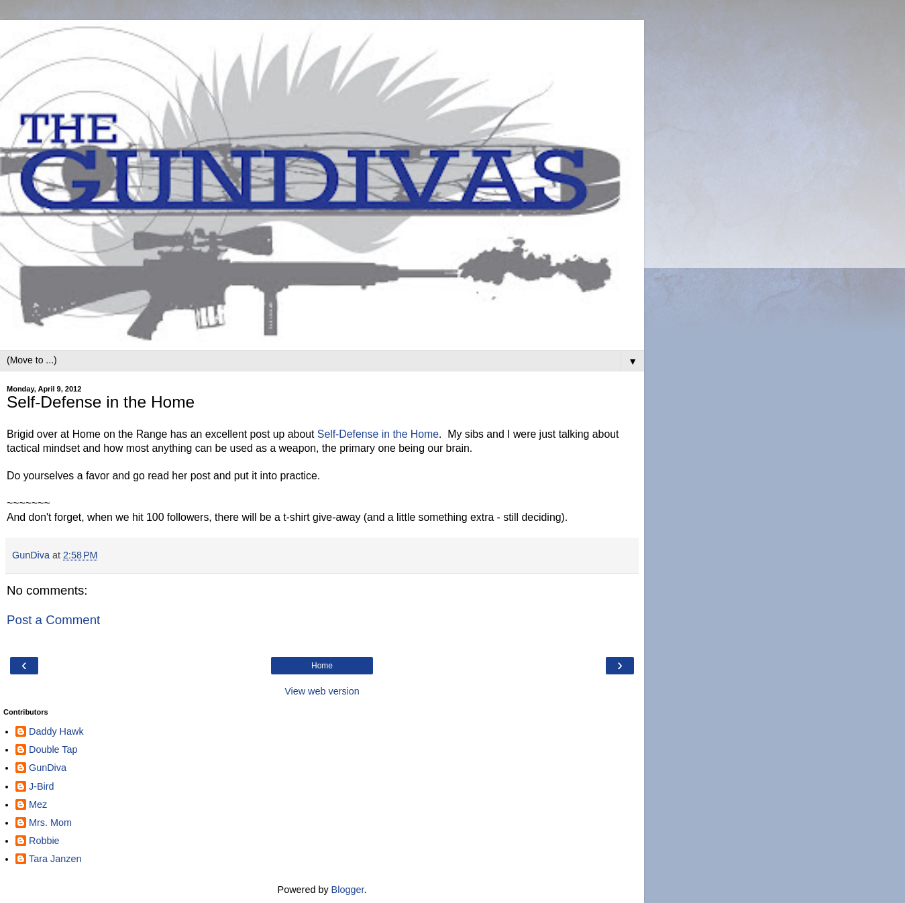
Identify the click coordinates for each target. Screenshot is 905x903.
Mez (38, 804)
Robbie (44, 840)
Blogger (347, 889)
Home (322, 665)
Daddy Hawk (56, 731)
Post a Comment (53, 620)
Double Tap (53, 749)
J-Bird (41, 786)
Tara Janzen (55, 858)
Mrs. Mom (50, 822)
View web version (322, 691)
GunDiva (47, 767)
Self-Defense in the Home (378, 434)
